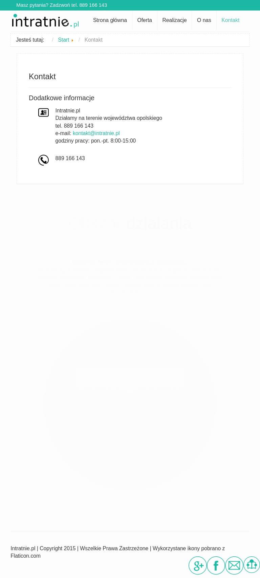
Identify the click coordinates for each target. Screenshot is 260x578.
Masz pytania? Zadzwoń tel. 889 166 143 (59, 5)
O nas (204, 20)
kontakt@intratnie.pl (96, 133)
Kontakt (230, 20)
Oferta (144, 20)
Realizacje (174, 20)
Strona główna (110, 20)
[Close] (175, 376)
